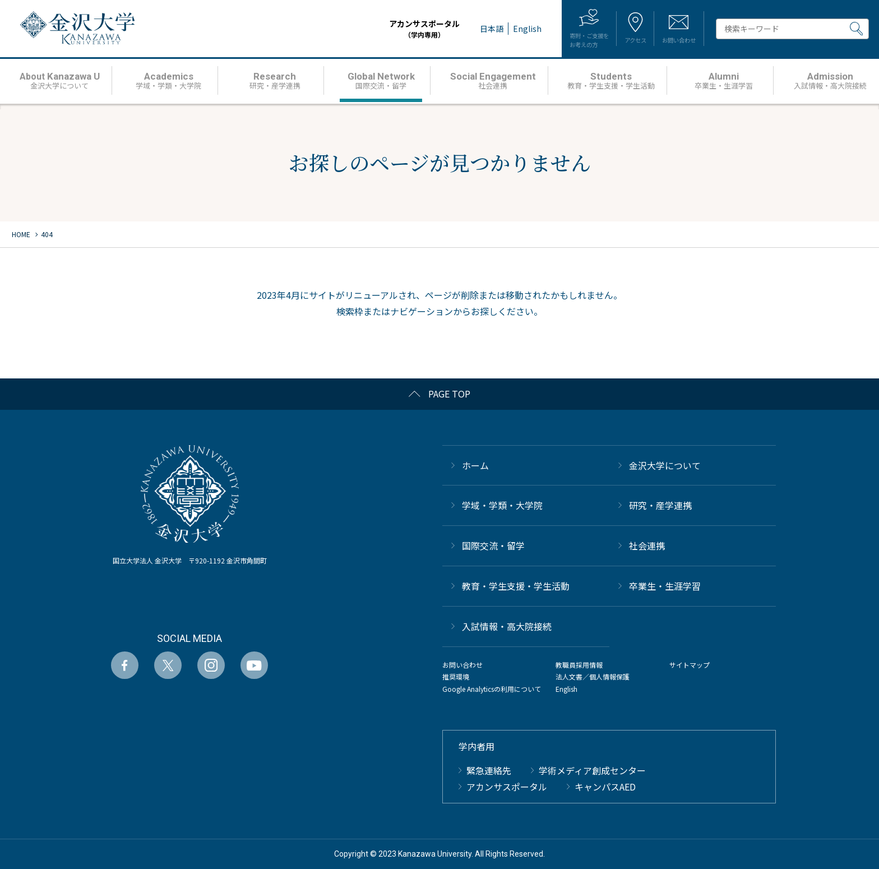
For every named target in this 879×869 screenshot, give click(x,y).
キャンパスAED (605, 786)
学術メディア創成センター (592, 770)
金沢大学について (665, 465)
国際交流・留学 (493, 545)
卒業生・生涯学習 (665, 586)
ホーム (475, 465)
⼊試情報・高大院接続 (507, 626)
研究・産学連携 (660, 505)
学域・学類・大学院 (502, 505)
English (566, 689)
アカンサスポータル (390, 29)
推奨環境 (455, 676)
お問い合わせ (462, 664)
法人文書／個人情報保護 (593, 676)
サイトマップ (689, 664)
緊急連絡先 (488, 770)
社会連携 (647, 545)
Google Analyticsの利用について (491, 689)
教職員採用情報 (579, 664)
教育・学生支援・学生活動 (516, 586)
